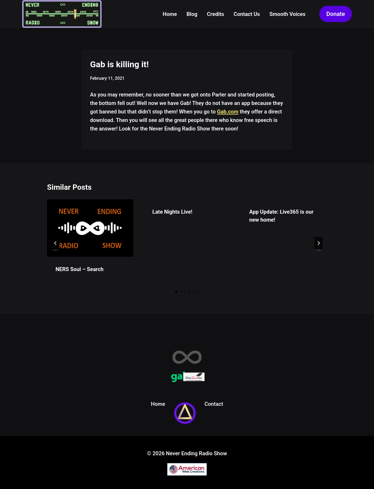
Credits (215, 14)
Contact (214, 404)
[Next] (318, 243)
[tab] (176, 291)
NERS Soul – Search (80, 269)
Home (170, 14)
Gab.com (227, 111)
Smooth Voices (287, 14)
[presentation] (90, 228)
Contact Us (247, 14)
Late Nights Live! (172, 212)
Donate (335, 14)
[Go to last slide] (55, 243)
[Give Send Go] (194, 377)
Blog (191, 14)
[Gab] (180, 377)
